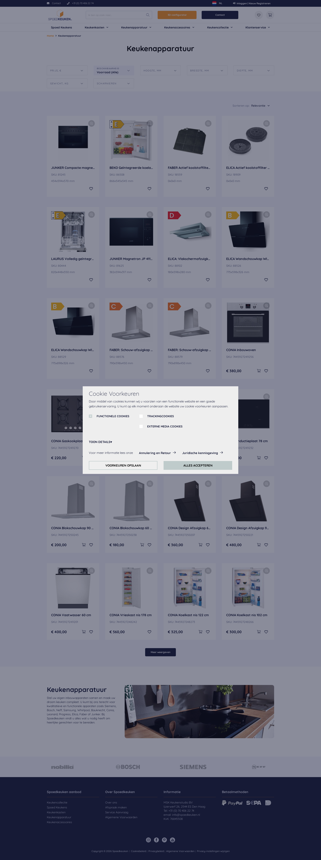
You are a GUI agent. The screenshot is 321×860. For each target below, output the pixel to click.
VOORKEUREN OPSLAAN (123, 465)
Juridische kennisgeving (200, 453)
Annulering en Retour (155, 453)
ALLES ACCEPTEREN (197, 465)
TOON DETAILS (99, 442)
